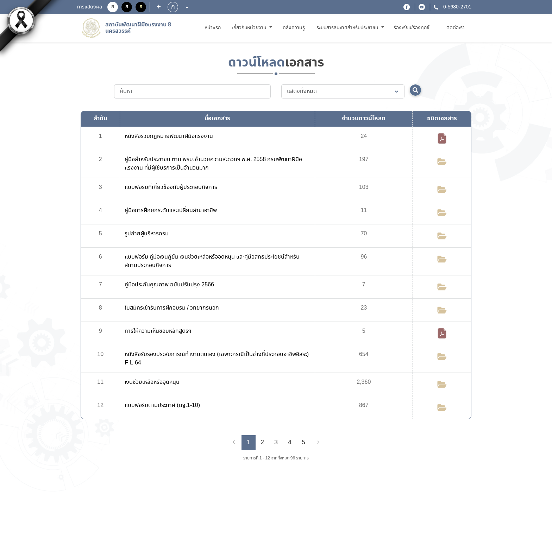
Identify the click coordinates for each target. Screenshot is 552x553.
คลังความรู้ (294, 27)
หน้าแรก (214, 27)
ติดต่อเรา (455, 27)
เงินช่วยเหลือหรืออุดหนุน (152, 382)
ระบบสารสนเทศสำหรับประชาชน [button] (348, 27)
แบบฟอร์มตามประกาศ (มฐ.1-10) (162, 405)
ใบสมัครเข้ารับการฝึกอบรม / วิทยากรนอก (172, 308)
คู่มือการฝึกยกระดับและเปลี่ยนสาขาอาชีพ (171, 210)
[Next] (318, 442)
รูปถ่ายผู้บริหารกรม (147, 234)
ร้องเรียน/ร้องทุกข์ (412, 27)
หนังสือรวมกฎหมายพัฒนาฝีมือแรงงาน (169, 136)
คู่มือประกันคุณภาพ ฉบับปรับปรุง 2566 (169, 285)
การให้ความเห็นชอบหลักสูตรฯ (158, 331)
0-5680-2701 (456, 7)
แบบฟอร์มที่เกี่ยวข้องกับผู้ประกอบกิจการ (171, 187)
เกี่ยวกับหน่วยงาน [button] (250, 27)
